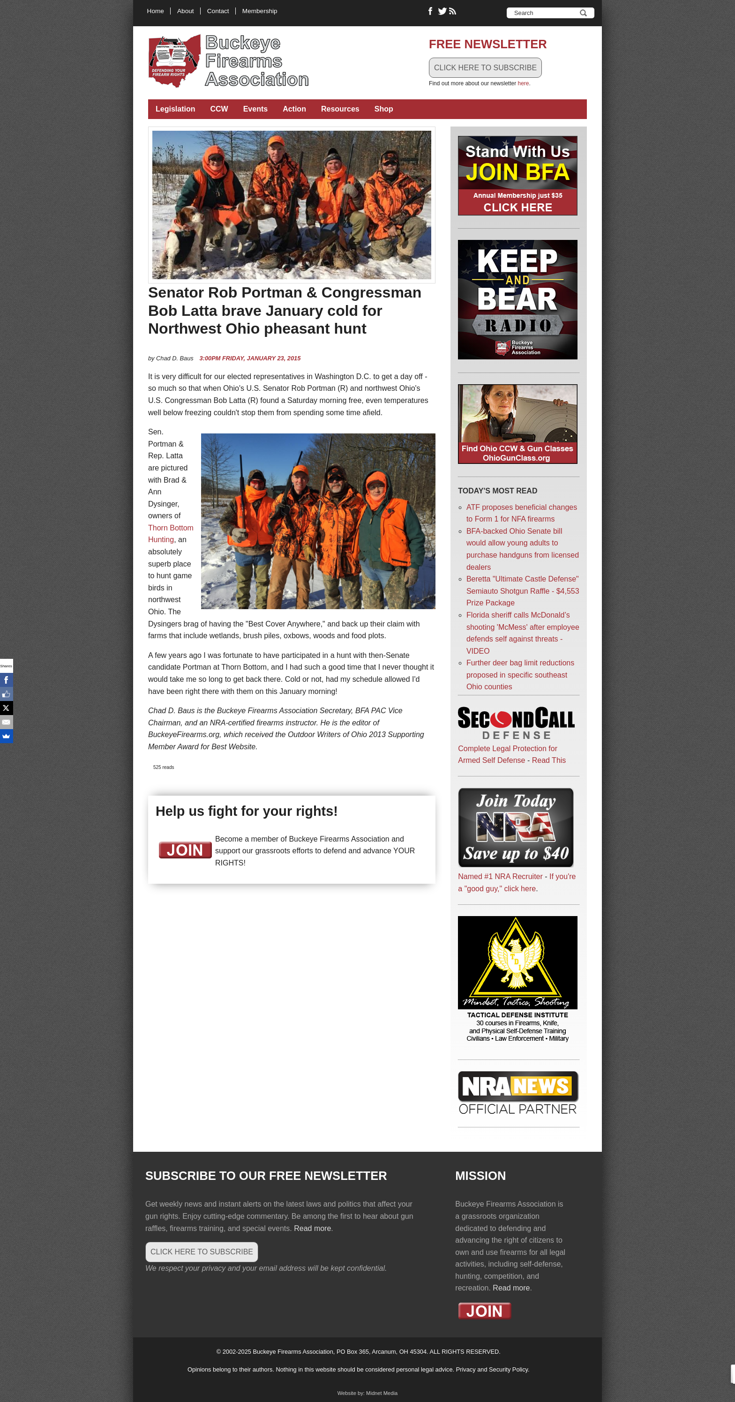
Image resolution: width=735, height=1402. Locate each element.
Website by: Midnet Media (368, 1393)
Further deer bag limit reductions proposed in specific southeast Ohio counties (520, 675)
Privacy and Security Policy (492, 1369)
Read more (312, 1228)
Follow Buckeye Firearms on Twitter (442, 11)
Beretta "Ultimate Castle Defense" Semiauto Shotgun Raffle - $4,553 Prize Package (522, 591)
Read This (549, 760)
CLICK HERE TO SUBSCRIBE (485, 68)
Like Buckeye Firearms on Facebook (430, 11)
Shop (384, 109)
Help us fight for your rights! (247, 811)
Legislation (175, 109)
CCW (219, 109)
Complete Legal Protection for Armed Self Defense (516, 748)
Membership (260, 11)
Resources (340, 109)
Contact (218, 11)
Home (155, 11)
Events (255, 109)
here (523, 83)
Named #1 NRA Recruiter (500, 876)
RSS (453, 11)
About (185, 11)
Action (294, 109)
